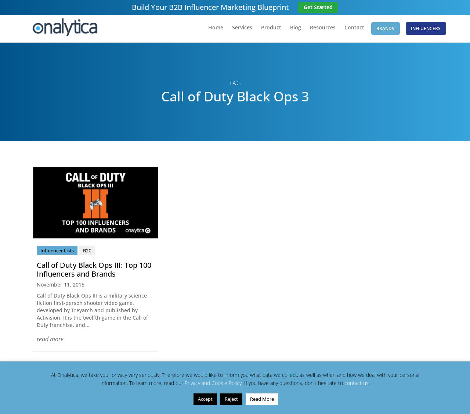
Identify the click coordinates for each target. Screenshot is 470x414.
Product (266, 30)
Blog (290, 30)
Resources (317, 30)
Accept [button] (205, 399)
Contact (349, 30)
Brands (383, 29)
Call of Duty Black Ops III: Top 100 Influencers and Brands (94, 271)
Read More (262, 399)
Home (210, 30)
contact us (356, 382)
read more (50, 341)
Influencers (426, 29)
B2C (87, 252)
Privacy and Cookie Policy (213, 382)
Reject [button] (231, 399)
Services (237, 30)
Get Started (318, 7)
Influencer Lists (57, 252)
